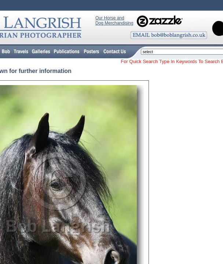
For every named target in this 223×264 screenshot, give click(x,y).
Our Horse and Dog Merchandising (114, 20)
